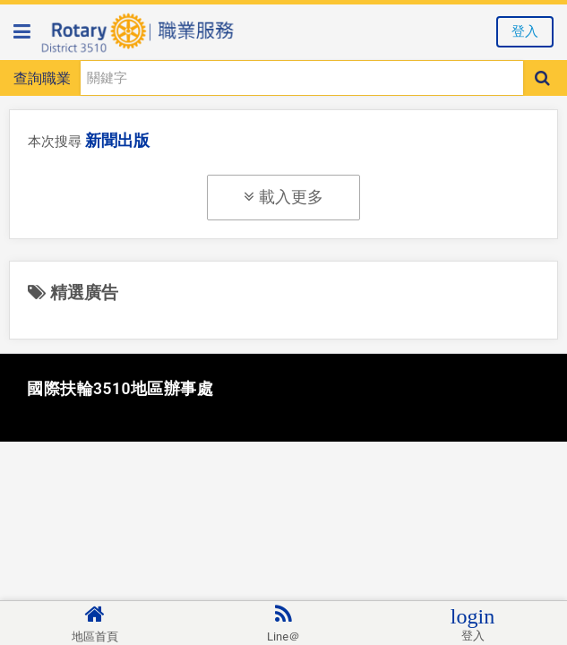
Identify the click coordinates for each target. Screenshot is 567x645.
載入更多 (283, 196)
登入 (524, 31)
